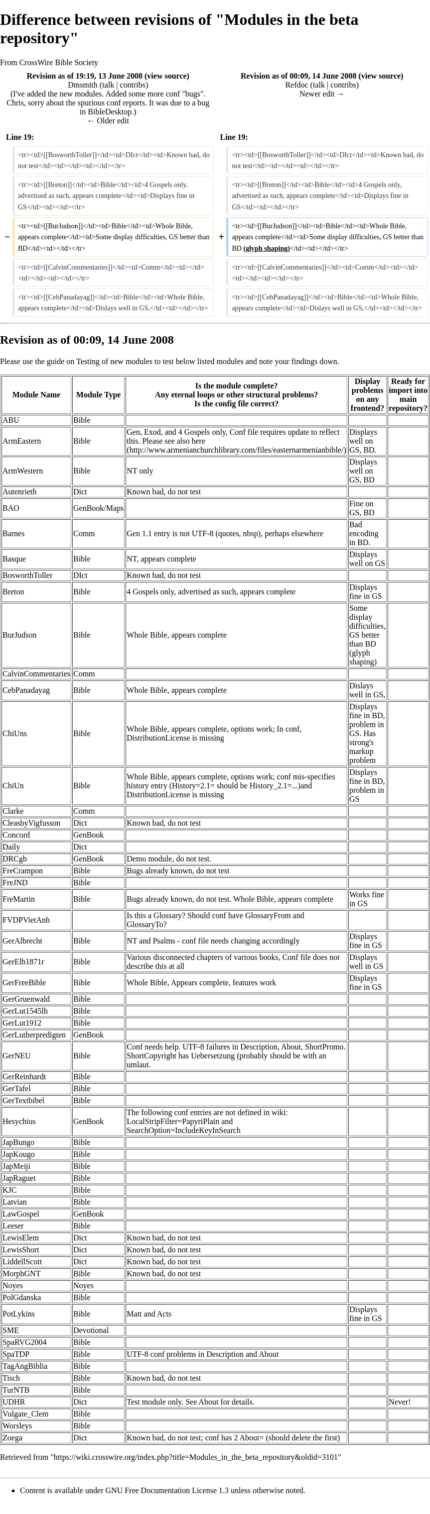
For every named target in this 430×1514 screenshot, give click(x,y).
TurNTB (16, 1390)
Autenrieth (19, 491)
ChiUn (13, 785)
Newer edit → (322, 94)
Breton (13, 591)
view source (166, 76)
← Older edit (108, 120)
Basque (14, 559)
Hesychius (19, 1121)
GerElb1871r (23, 961)
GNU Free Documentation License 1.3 (167, 1490)
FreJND (15, 882)
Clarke (13, 811)
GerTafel (16, 1088)
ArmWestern (22, 471)
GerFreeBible (24, 982)
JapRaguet (19, 1178)
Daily (11, 847)
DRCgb (14, 858)
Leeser (13, 1226)
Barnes (13, 533)
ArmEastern (21, 441)
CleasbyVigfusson (31, 823)
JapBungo (18, 1142)
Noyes (12, 1285)
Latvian (14, 1202)
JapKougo (18, 1154)
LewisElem (20, 1237)
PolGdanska (21, 1297)
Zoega (12, 1437)
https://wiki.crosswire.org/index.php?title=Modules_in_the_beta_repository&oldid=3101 (196, 1457)
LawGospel (20, 1214)
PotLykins (18, 1314)
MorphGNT (21, 1273)
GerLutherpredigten (34, 1035)
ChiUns (14, 733)
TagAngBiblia (24, 1366)
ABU (10, 420)
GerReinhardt (24, 1076)
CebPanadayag (26, 690)
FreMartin (18, 899)
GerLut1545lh (25, 1011)
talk (108, 85)
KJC (9, 1190)
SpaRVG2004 (24, 1342)
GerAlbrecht (22, 941)
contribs (132, 85)
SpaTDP (15, 1354)
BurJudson (19, 635)
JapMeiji (16, 1166)
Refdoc (296, 85)
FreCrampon (22, 870)
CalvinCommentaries (36, 673)
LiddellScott (22, 1261)
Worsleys (17, 1425)
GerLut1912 (21, 1023)
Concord (16, 835)
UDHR (13, 1402)
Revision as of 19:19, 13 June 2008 (85, 76)
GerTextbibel (23, 1100)
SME (10, 1330)
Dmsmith (83, 85)
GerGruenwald (26, 999)
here (199, 441)
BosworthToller (27, 575)
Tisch (11, 1378)
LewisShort (20, 1249)
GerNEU (16, 1055)
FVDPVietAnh (26, 920)
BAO (10, 508)
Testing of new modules (114, 361)
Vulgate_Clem (25, 1414)
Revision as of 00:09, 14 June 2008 (298, 76)
